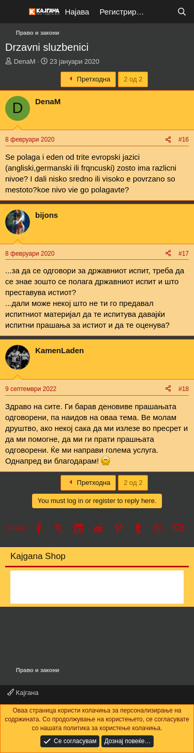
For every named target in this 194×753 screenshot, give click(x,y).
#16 (183, 139)
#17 (183, 253)
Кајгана (22, 692)
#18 (183, 389)
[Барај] (182, 11)
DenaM (25, 61)
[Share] (168, 140)
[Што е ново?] (161, 11)
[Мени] (14, 12)
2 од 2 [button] (133, 79)
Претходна (88, 79)
